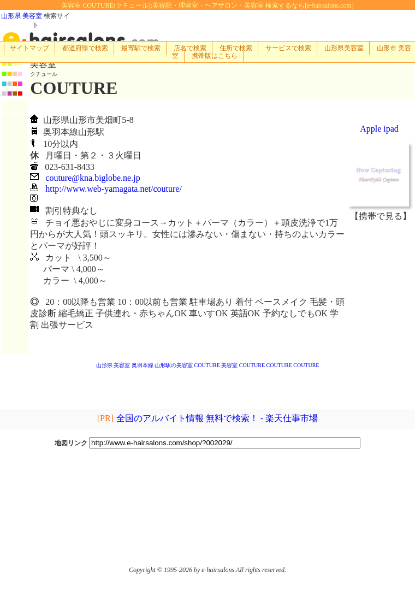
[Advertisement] (380, 287)
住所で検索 (236, 48)
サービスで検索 (288, 48)
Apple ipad (379, 128)
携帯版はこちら (215, 56)
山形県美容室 (344, 48)
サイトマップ (29, 48)
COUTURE (207, 365)
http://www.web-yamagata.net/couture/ (113, 188)
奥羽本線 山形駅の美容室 (162, 365)
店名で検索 (190, 48)
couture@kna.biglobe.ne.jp (92, 177)
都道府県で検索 (85, 48)
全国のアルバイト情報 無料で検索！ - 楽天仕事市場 (217, 418)
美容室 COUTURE (243, 365)
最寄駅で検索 (141, 48)
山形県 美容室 (21, 16)
